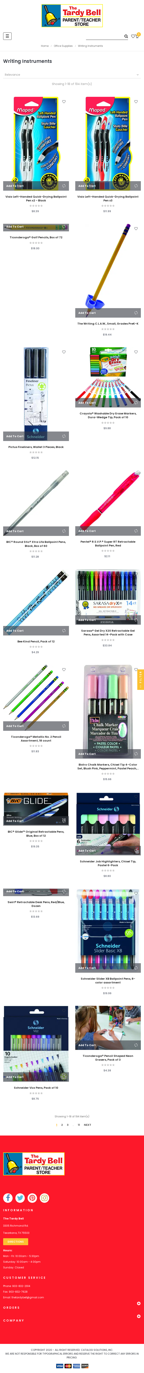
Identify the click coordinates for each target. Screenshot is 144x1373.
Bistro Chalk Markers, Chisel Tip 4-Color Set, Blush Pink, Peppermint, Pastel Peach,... (108, 766)
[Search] (107, 36)
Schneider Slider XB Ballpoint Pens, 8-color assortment (108, 981)
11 (79, 1125)
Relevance (72, 75)
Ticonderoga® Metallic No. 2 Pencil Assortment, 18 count (36, 739)
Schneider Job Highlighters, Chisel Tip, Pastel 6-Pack (108, 863)
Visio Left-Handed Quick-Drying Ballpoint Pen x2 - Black (36, 198)
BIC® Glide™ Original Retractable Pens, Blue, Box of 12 (36, 834)
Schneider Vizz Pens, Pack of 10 (36, 1088)
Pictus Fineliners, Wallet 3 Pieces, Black (36, 447)
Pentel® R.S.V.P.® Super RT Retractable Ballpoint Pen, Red (108, 544)
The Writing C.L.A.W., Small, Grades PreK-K (108, 324)
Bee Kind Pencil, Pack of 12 (36, 641)
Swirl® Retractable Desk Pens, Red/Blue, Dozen (36, 904)
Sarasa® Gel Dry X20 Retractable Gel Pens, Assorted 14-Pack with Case (108, 633)
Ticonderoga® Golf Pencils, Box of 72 (36, 237)
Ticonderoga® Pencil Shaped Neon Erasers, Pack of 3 (108, 1058)
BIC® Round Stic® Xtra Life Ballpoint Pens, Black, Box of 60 (36, 544)
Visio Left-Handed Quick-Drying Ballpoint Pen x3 (108, 198)
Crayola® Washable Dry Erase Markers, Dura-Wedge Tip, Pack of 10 (108, 415)
